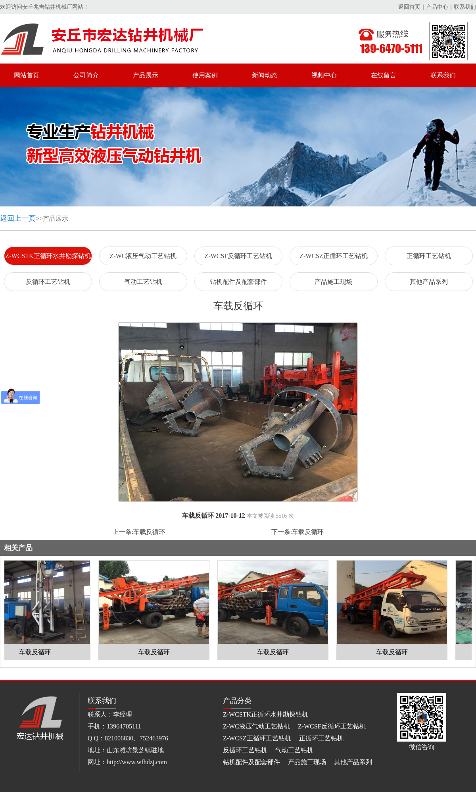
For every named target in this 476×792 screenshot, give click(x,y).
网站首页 (26, 75)
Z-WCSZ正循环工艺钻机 (333, 255)
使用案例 (205, 75)
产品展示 (145, 75)
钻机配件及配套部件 (238, 281)
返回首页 (409, 7)
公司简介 (86, 75)
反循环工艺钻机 (48, 281)
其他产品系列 (429, 281)
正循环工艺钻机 (429, 255)
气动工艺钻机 (143, 281)
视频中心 (324, 75)
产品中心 (437, 7)
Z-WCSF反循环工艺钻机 (239, 255)
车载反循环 (149, 531)
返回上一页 (18, 218)
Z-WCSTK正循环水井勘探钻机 (47, 255)
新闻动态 (264, 75)
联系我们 (465, 7)
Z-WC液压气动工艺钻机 (143, 255)
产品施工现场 (334, 281)
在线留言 (383, 75)
